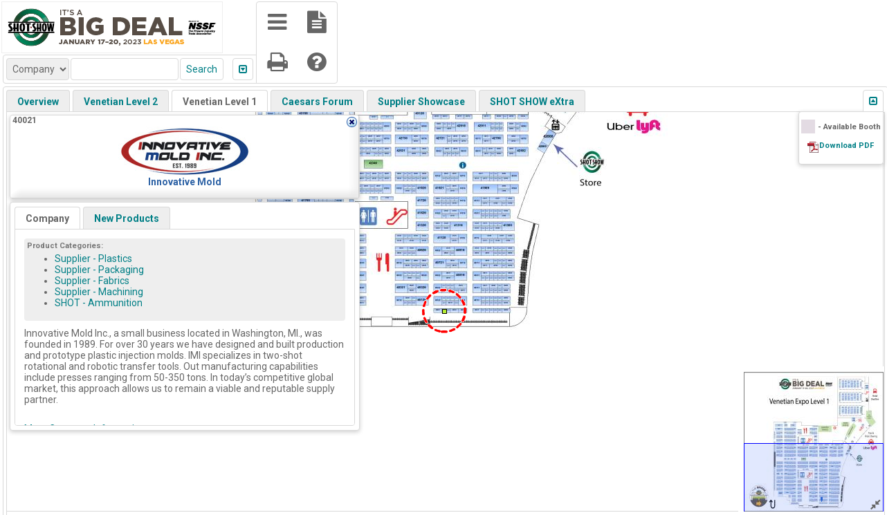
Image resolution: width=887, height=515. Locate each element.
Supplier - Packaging (99, 269)
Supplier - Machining (99, 291)
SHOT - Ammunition (99, 302)
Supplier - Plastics (93, 258)
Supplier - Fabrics (92, 280)
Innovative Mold (184, 181)
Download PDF (846, 145)
